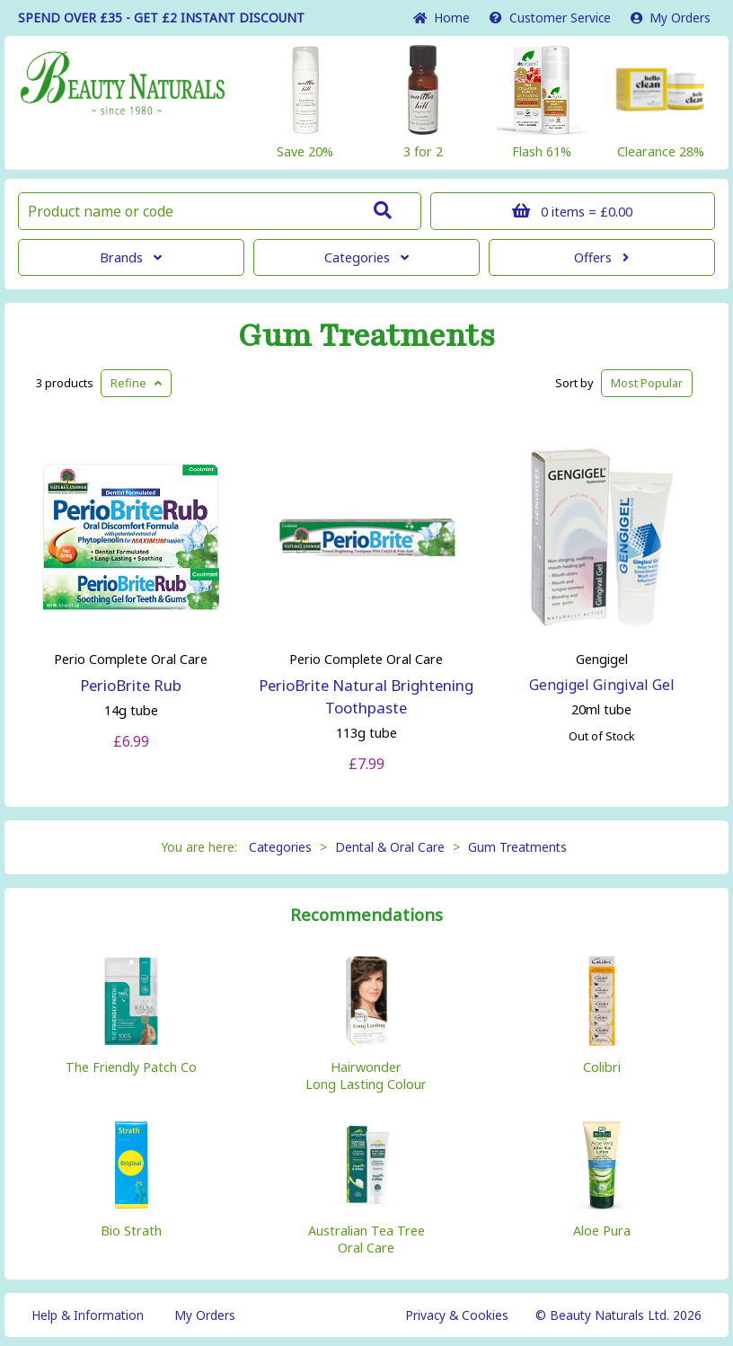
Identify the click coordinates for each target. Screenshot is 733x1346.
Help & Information (87, 1315)
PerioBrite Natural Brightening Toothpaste (366, 696)
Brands (131, 257)
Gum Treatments (366, 336)
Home (441, 17)
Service (550, 17)
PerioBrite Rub (130, 685)
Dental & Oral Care (390, 846)
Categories (366, 257)
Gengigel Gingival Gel (602, 685)
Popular (647, 383)
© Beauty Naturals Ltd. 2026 (618, 1315)
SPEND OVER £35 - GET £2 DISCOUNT (161, 17)
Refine (136, 383)
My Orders (671, 17)
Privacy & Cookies (456, 1315)
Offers (601, 257)
